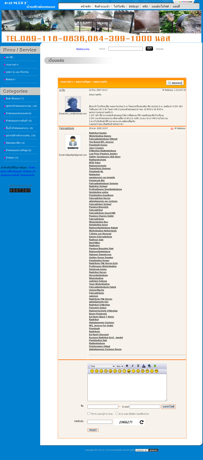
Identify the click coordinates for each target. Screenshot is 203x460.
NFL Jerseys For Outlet (101, 325)
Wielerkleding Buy (98, 222)
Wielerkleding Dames (100, 136)
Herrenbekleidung (98, 275)
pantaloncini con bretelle (102, 177)
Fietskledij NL (96, 171)
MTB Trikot (95, 162)
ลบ (172, 128)
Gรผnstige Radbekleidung (102, 150)
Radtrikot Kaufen (98, 133)
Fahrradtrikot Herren (99, 198)
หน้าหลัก (86, 6)
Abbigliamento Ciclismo (101, 322)
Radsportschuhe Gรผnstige (103, 311)
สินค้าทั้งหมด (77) (15, 98)
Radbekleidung (97, 343)
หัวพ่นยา (27, 171)
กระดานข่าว (12, 64)
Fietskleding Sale (98, 340)
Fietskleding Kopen (99, 260)
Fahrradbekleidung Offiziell (103, 139)
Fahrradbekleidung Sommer (103, 183)
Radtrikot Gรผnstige (99, 305)
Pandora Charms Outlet (101, 216)
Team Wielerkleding (99, 284)
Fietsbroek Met (97, 180)
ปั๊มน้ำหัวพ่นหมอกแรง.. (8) (19, 128)
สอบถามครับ (100, 81)
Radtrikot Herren (97, 272)
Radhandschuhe (97, 159)
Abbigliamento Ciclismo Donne (105, 349)
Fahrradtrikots (96, 219)
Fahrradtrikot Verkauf (100, 204)
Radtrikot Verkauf (98, 186)
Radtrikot (94, 319)
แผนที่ (176, 6)
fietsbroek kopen (98, 269)
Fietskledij (94, 328)
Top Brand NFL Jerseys (101, 142)
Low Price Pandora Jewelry (103, 153)
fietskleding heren (98, 225)
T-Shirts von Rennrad (100, 233)
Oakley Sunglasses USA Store (104, 156)
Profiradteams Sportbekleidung (105, 189)
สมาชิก (9, 57)
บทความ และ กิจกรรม (17, 72)
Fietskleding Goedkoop (101, 195)
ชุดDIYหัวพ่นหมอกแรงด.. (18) (21, 106)
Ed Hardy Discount (99, 334)
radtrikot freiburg (98, 281)
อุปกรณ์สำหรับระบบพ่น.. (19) (20, 135)
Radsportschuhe (97, 165)
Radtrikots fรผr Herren (100, 299)
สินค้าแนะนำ (102, 6)
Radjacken (94, 174)
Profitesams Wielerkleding (102, 266)
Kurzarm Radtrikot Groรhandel (106, 337)
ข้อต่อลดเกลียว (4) (15, 142)
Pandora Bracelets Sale (101, 248)
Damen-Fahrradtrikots (100, 236)
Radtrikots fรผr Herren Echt (103, 263)
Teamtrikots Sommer (100, 168)
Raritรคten (94, 242)
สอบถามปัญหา (83, 81)
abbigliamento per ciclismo (103, 201)
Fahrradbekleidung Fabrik (102, 287)
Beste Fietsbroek (98, 314)
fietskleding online (98, 192)
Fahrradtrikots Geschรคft (102, 213)
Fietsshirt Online (97, 308)
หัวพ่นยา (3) (12, 157)
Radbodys (94, 245)
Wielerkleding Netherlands (103, 231)
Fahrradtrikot (96, 210)
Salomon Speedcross (100, 254)
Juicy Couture (96, 148)
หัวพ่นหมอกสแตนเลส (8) (18, 113)
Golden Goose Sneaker (101, 257)
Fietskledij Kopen (98, 145)
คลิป (145, 6)
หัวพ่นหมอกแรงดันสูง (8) (18, 150)
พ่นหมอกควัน (28, 175)
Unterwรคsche (96, 290)
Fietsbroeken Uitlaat (99, 346)
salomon (93, 296)
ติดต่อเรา (10, 79)
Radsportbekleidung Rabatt (103, 228)
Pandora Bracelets (98, 207)
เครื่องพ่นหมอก (14, 171)
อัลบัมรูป (133, 6)
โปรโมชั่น (119, 6)
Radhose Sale (96, 239)
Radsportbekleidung (99, 251)
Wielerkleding (96, 278)
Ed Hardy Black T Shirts (101, 317)
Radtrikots (94, 331)
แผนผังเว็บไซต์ (160, 6)
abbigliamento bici (98, 302)
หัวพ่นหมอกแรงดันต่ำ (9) (19, 120)
